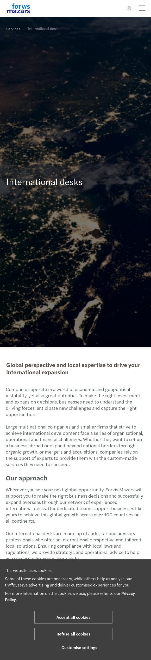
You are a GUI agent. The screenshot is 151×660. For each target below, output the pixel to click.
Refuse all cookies (73, 634)
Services (13, 28)
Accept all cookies (73, 617)
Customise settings (75, 647)
